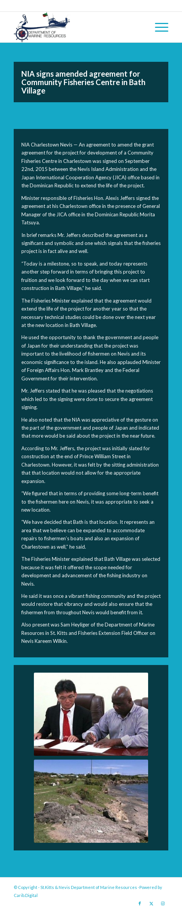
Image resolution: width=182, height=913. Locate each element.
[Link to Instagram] (162, 903)
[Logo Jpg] (75, 27)
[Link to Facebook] (139, 903)
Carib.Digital (26, 895)
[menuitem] (157, 27)
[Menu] (157, 27)
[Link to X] (151, 903)
